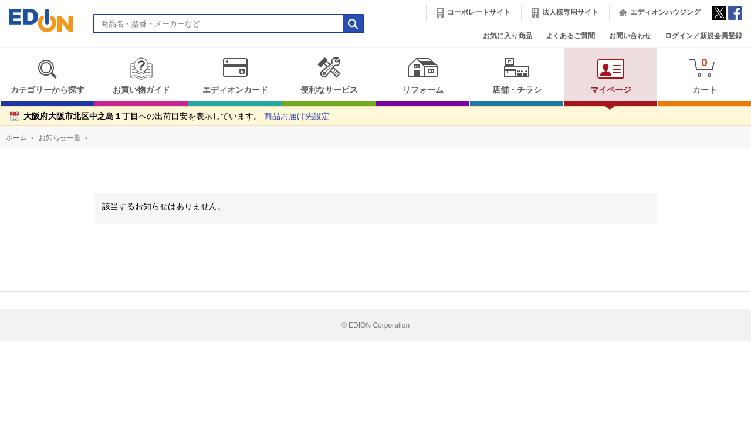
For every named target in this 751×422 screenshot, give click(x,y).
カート (704, 75)
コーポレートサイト (478, 12)
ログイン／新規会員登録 (703, 36)
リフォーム (422, 75)
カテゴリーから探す (47, 75)
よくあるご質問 (570, 36)
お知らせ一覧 (60, 138)
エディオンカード (235, 75)
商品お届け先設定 (297, 116)
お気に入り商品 (507, 36)
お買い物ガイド (141, 75)
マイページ (610, 75)
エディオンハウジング (665, 12)
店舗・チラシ (516, 75)
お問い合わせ (630, 36)
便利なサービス (329, 75)
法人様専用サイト (570, 12)
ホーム (16, 138)
